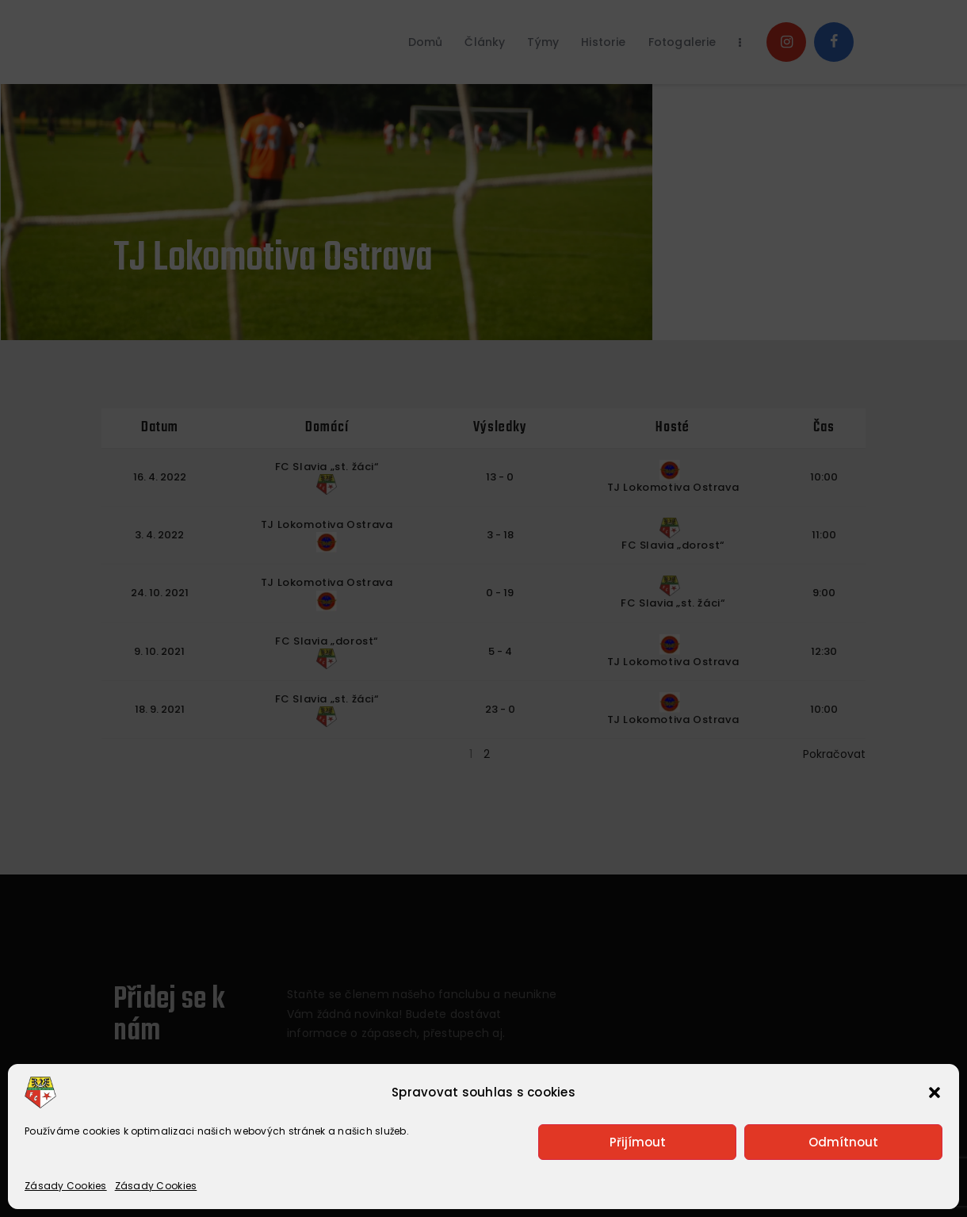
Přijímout (638, 1142)
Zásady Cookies (66, 1185)
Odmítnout (843, 1142)
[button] (934, 1092)
